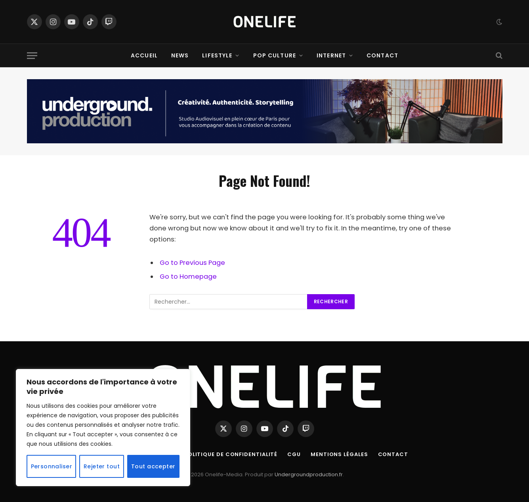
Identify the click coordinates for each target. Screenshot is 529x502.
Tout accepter (153, 466)
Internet (331, 55)
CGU (294, 454)
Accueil (144, 55)
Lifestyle (217, 55)
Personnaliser (51, 466)
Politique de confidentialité (230, 454)
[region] (103, 427)
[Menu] (32, 56)
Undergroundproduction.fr (309, 474)
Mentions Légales (339, 454)
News (180, 55)
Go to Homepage (188, 276)
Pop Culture (274, 55)
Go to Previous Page (192, 262)
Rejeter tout (102, 466)
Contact (382, 55)
